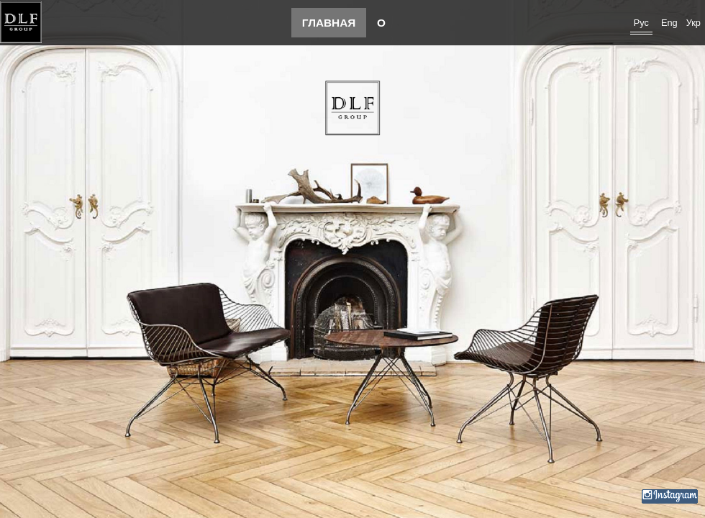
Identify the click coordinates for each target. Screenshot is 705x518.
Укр (693, 22)
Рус (641, 22)
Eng (669, 22)
